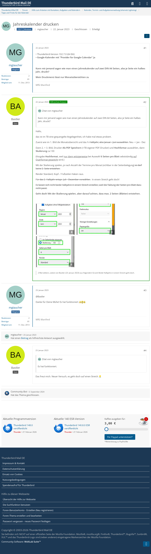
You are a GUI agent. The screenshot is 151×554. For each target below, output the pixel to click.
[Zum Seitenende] (146, 544)
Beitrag (24, 337)
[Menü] (147, 4)
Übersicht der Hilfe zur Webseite (19, 499)
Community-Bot (19, 391)
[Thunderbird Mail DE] (16, 4)
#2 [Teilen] (144, 101)
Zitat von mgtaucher (52, 110)
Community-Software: (21, 541)
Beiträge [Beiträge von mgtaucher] (5, 79)
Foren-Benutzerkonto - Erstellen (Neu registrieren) (28, 510)
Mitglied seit (6, 82)
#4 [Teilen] (145, 350)
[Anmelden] (140, 3)
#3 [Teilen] (145, 290)
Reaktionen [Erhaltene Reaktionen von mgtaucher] (6, 75)
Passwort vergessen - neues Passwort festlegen (26, 521)
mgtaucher (42, 29)
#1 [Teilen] (145, 47)
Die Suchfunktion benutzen (16, 504)
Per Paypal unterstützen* (120, 436)
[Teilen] (147, 36)
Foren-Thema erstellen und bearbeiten (22, 515)
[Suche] (132, 4)
